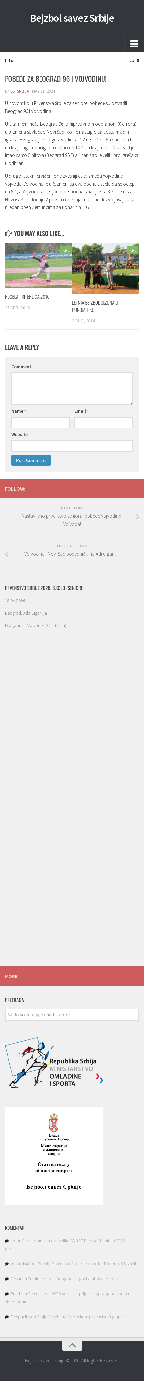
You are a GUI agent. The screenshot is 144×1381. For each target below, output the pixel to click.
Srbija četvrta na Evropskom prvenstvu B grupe (80, 1316)
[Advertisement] (72, 907)
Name (18, 411)
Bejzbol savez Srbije (72, 18)
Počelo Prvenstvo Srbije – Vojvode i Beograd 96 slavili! (88, 1263)
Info (9, 60)
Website (19, 434)
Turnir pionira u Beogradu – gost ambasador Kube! (74, 1279)
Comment (21, 366)
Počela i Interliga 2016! (28, 296)
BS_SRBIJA (19, 91)
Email (81, 411)
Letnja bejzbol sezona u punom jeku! (95, 306)
